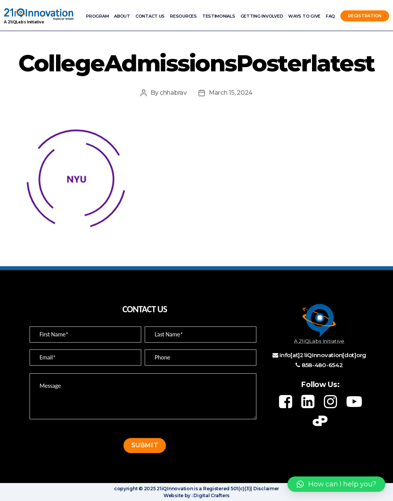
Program (97, 16)
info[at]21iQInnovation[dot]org (322, 355)
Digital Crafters (211, 495)
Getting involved (262, 16)
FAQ (330, 16)
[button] (336, 484)
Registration (364, 16)
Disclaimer (265, 488)
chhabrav (173, 92)
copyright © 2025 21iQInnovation (153, 488)
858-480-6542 (322, 365)
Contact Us (150, 16)
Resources (183, 16)
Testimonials (218, 16)
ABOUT (122, 16)
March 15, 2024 (231, 92)
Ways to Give (304, 16)
